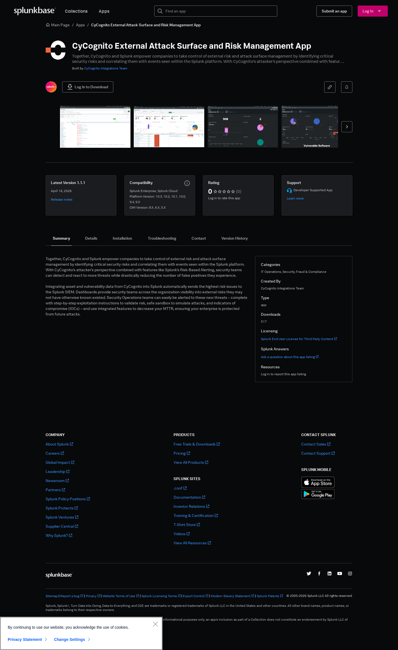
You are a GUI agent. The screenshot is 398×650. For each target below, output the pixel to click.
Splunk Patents (270, 596)
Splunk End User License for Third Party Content (299, 339)
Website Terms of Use (121, 596)
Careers (55, 453)
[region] (81, 633)
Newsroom (57, 480)
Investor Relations (191, 506)
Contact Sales (315, 444)
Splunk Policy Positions (68, 498)
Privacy (93, 596)
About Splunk (59, 444)
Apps (104, 11)
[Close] (155, 624)
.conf (180, 488)
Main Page (58, 24)
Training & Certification (196, 515)
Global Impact (60, 462)
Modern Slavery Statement (232, 596)
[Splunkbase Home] (35, 11)
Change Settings (69, 639)
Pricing (182, 453)
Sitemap (52, 596)
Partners (55, 489)
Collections (76, 11)
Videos (182, 533)
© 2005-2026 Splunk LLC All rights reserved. (319, 596)
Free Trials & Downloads (197, 444)
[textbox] (220, 11)
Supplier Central (62, 526)
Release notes (61, 199)
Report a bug (71, 596)
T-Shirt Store (187, 524)
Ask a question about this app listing (290, 357)
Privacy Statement (25, 639)
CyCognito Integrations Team (105, 68)
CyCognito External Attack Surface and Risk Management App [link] (146, 24)
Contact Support (318, 453)
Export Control (195, 596)
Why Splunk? (59, 535)
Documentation (189, 497)
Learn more (295, 198)
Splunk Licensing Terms (161, 596)
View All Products (191, 462)
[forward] (346, 126)
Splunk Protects (62, 508)
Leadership (57, 471)
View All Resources (192, 542)
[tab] (61, 238)
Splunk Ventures (62, 517)
